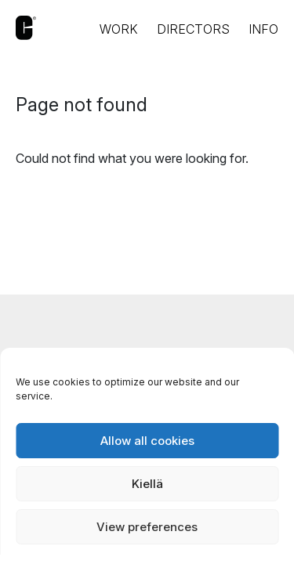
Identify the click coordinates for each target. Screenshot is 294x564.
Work (119, 29)
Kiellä (147, 483)
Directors (193, 29)
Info (263, 29)
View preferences (147, 526)
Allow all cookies (147, 440)
